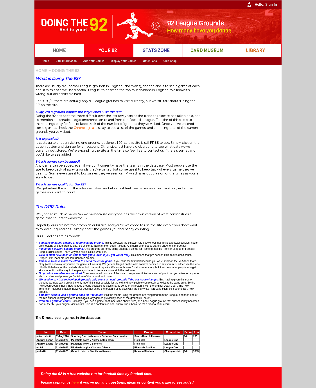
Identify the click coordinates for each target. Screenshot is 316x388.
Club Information (66, 61)
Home (45, 61)
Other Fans (150, 61)
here (75, 382)
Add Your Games (93, 61)
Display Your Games (123, 61)
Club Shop (170, 61)
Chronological (84, 128)
